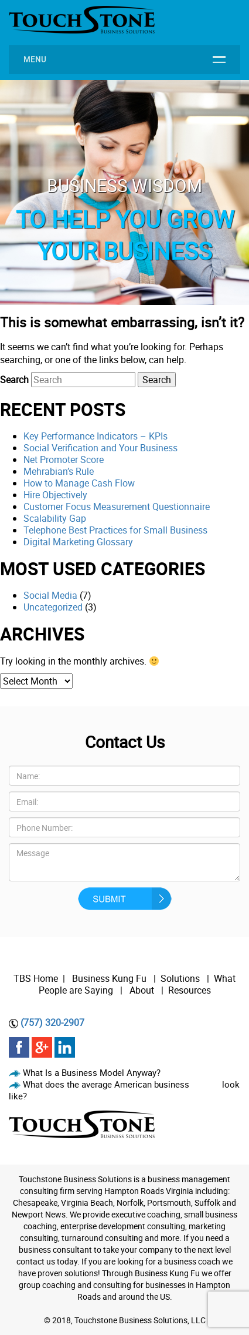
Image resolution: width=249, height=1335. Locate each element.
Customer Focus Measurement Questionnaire (116, 506)
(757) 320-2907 (52, 1022)
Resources (189, 990)
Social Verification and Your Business (100, 447)
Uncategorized (53, 607)
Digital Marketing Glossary (78, 541)
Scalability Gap (54, 518)
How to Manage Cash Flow (79, 483)
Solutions (180, 978)
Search (14, 379)
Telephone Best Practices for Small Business (115, 530)
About (142, 990)
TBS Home (35, 978)
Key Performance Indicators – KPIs (95, 436)
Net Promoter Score (63, 459)
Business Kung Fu (109, 978)
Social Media (50, 595)
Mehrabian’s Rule (58, 471)
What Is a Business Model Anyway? (92, 1072)
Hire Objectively (55, 494)
